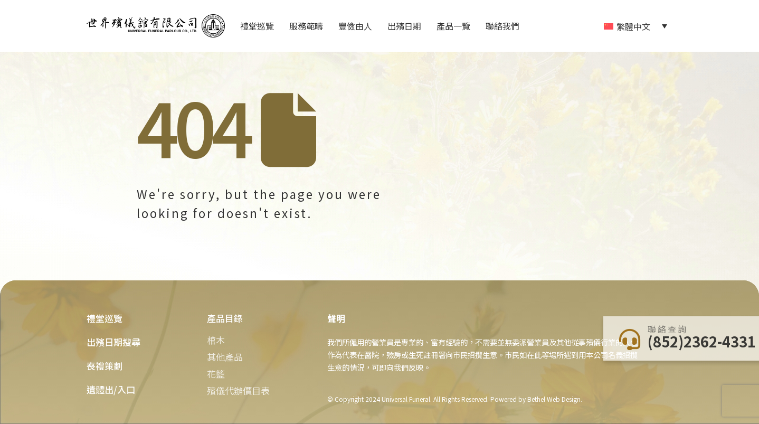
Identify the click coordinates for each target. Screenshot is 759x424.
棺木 (216, 339)
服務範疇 (306, 26)
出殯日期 (404, 26)
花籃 (216, 373)
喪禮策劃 (104, 365)
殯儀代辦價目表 (238, 390)
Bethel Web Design (553, 398)
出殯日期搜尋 (113, 341)
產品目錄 (225, 318)
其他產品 (225, 356)
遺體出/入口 (111, 389)
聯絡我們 (502, 26)
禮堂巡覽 (257, 26)
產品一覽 (453, 26)
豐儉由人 (355, 26)
